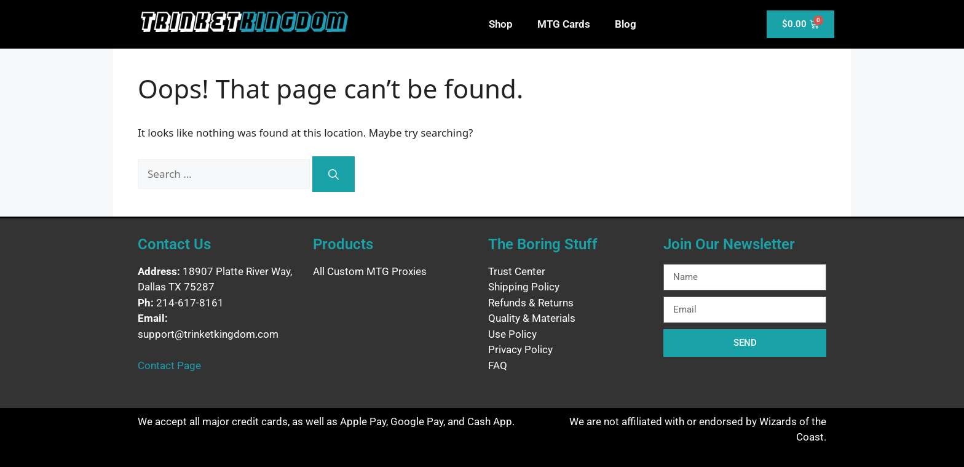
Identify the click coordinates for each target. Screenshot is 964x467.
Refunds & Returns (531, 303)
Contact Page (169, 365)
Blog (625, 24)
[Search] (333, 174)
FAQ (497, 365)
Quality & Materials (531, 318)
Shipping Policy (523, 287)
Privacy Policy (520, 349)
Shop (501, 24)
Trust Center (516, 271)
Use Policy (512, 334)
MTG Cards (563, 24)
